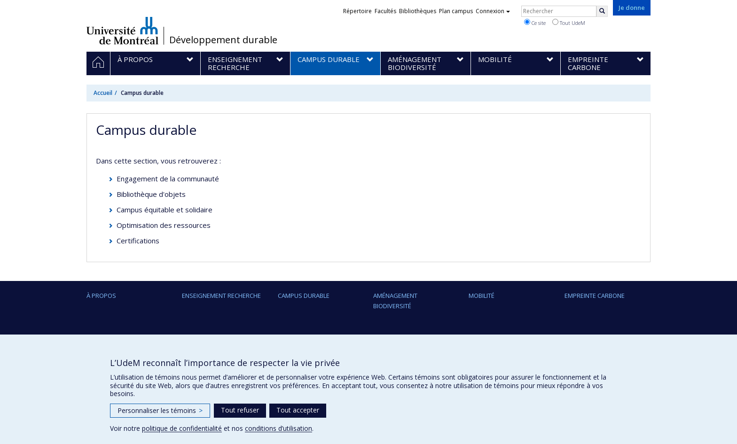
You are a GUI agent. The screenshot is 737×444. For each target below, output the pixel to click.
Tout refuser (240, 409)
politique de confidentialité (182, 428)
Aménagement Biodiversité (395, 300)
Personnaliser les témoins (160, 410)
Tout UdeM (568, 22)
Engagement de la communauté (168, 178)
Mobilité (481, 295)
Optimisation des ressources (164, 225)
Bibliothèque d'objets (151, 194)
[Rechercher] (602, 11)
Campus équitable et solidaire (164, 209)
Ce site (535, 22)
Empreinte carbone (595, 295)
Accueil (103, 93)
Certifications (138, 240)
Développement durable (223, 40)
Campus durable (303, 295)
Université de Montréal (122, 30)
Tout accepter (297, 409)
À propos (101, 295)
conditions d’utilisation (278, 428)
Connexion (493, 11)
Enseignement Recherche (221, 295)
